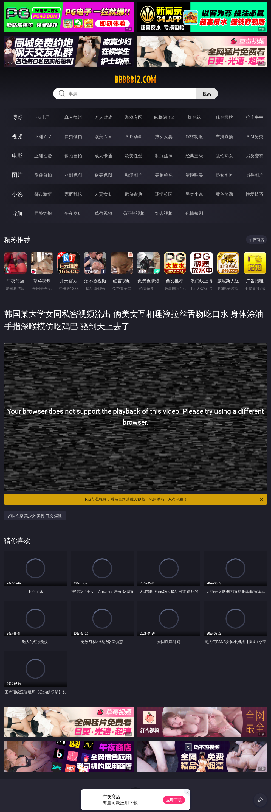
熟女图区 (224, 175)
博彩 (17, 117)
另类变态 (254, 156)
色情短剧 (194, 213)
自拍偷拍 (73, 136)
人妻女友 (103, 194)
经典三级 (194, 156)
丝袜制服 (194, 136)
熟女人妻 (164, 136)
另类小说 (194, 194)
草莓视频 (103, 213)
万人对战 (103, 117)
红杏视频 (164, 213)
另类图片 (254, 175)
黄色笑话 (224, 194)
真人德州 (73, 117)
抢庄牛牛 (254, 117)
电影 (17, 155)
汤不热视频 (134, 213)
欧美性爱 (133, 156)
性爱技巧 (254, 194)
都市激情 (43, 194)
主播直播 (224, 136)
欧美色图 (103, 175)
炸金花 (194, 117)
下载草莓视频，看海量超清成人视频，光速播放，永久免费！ (174, 499)
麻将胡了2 (164, 117)
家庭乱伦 (73, 194)
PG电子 (43, 117)
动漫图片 (133, 175)
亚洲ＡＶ (43, 136)
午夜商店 (73, 213)
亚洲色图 (73, 175)
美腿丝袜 (164, 175)
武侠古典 (133, 194)
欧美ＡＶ (103, 136)
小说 (17, 194)
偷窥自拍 (43, 175)
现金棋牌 (224, 117)
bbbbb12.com (135, 79)
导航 (17, 213)
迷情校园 (164, 194)
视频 (17, 136)
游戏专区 (133, 117)
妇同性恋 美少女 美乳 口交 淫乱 (35, 515)
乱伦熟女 (224, 156)
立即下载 (174, 799)
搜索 (206, 94)
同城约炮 (43, 213)
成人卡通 (103, 156)
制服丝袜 (164, 156)
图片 (17, 174)
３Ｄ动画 (133, 136)
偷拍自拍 (73, 156)
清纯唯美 (194, 175)
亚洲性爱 (43, 156)
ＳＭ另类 (254, 136)
